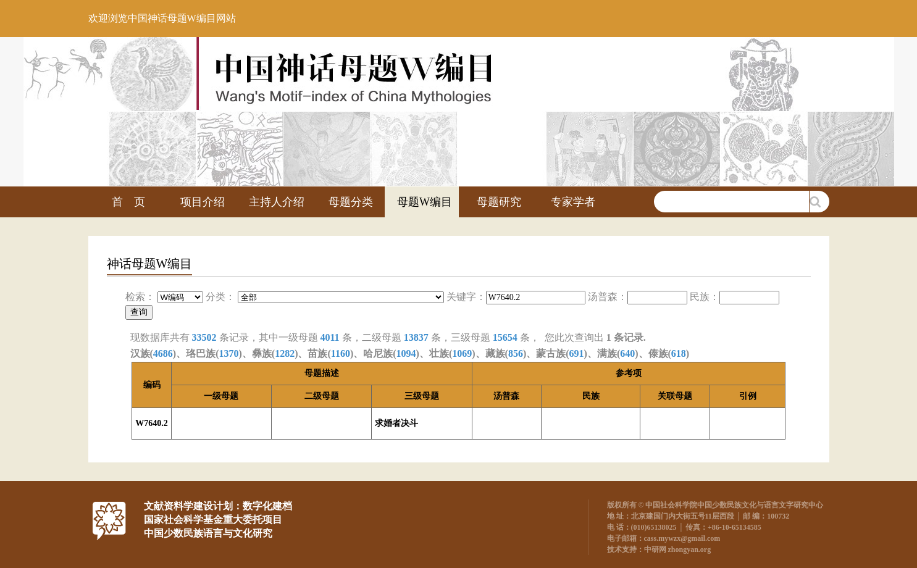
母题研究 (499, 202)
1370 (228, 353)
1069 (462, 353)
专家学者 (573, 202)
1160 (340, 353)
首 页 (128, 202)
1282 (285, 353)
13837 (416, 337)
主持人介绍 (276, 202)
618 (678, 353)
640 (627, 353)
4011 (330, 337)
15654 (505, 337)
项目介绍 (202, 202)
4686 (163, 353)
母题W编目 (424, 202)
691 (576, 353)
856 (515, 353)
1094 (406, 353)
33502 (204, 337)
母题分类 (351, 202)
